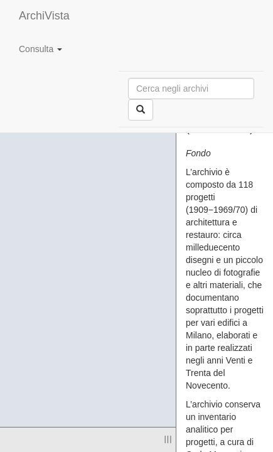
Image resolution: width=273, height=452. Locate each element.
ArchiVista (44, 15)
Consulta (40, 49)
